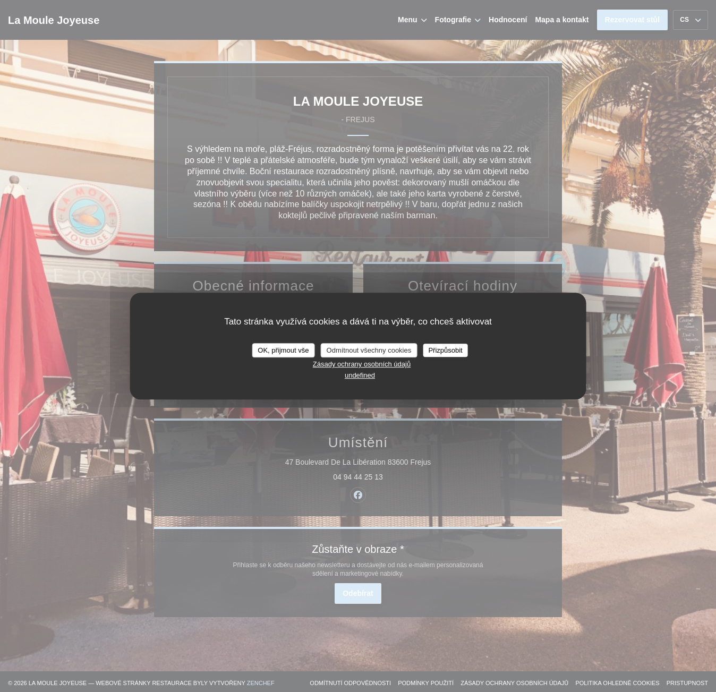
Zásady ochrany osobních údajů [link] (362, 364)
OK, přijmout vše (283, 350)
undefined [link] (360, 375)
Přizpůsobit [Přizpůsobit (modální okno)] (445, 350)
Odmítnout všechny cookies (369, 350)
